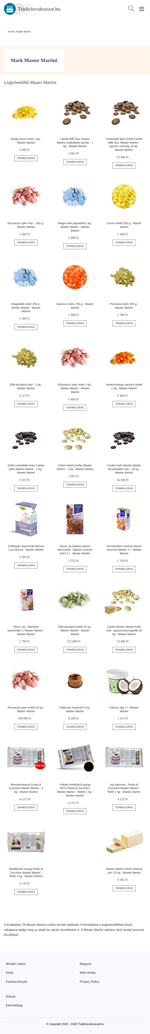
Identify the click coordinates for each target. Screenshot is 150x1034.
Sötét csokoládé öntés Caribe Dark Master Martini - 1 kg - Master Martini (26, 469)
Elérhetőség (14, 1005)
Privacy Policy (89, 981)
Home (11, 31)
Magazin (86, 964)
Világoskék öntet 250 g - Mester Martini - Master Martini (26, 307)
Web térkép (88, 972)
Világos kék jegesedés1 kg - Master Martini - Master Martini (75, 227)
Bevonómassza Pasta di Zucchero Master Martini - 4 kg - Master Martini (26, 788)
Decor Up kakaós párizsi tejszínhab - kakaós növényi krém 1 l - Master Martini (75, 550)
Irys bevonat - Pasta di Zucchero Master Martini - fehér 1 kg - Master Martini (124, 788)
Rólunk (11, 996)
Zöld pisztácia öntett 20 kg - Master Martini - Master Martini (75, 630)
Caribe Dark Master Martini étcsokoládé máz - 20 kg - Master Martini (124, 469)
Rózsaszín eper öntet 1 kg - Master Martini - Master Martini (75, 388)
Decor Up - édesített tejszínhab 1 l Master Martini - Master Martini (25, 630)
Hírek (9, 972)
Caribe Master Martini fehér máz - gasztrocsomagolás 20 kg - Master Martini (124, 630)
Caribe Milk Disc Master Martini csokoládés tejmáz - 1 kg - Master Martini (75, 142)
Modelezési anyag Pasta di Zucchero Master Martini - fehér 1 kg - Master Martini (26, 872)
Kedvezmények (16, 981)
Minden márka (16, 964)
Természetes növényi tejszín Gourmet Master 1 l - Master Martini (124, 550)
